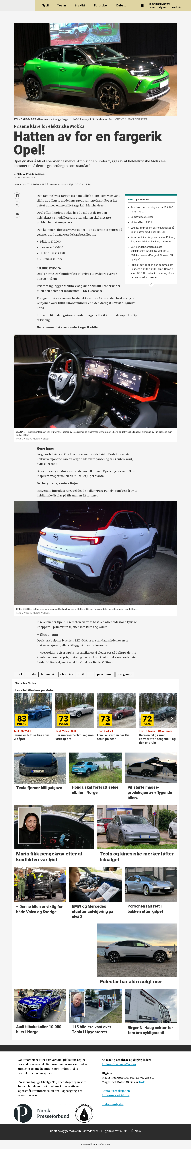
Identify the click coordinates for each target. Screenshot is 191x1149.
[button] (171, 718)
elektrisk (66, 674)
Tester (61, 5)
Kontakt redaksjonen (116, 1091)
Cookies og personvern (65, 1131)
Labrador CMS (91, 1131)
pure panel (105, 674)
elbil (81, 674)
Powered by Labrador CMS (95, 1144)
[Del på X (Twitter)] (17, 205)
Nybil (45, 5)
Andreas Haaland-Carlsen (119, 1064)
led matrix (48, 674)
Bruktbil (80, 5)
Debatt (121, 5)
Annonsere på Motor (115, 1095)
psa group (124, 674)
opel (19, 674)
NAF (141, 1082)
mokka (32, 674)
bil (90, 674)
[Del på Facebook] (17, 195)
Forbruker (101, 5)
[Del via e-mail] (17, 214)
